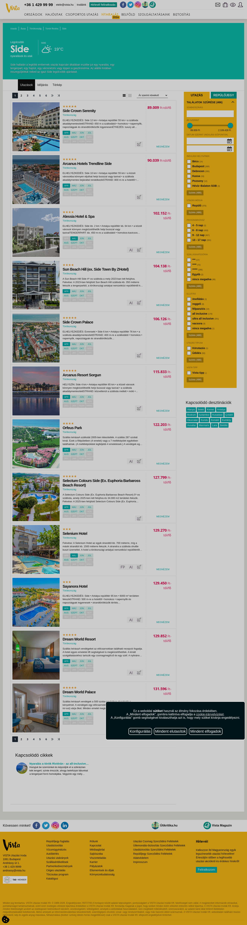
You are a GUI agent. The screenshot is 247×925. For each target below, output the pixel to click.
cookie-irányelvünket (210, 714)
